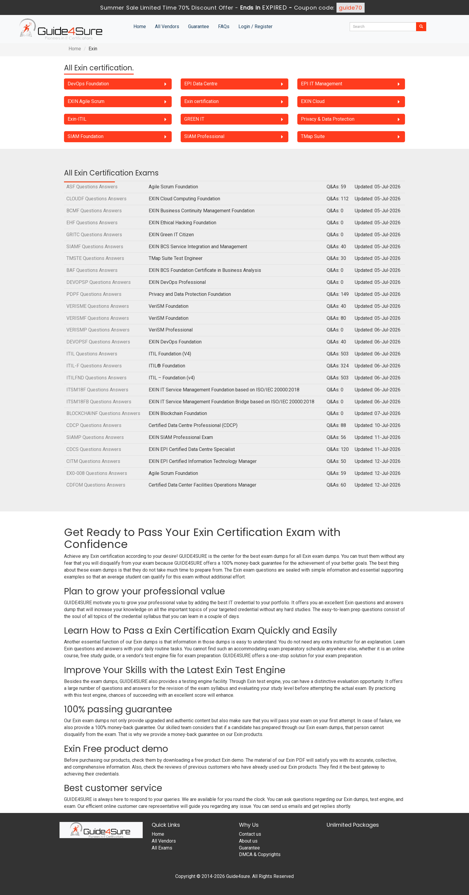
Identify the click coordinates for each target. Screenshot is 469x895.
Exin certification (201, 101)
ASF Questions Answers (92, 187)
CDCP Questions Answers (93, 425)
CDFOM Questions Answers (95, 485)
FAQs (223, 26)
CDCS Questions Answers (93, 449)
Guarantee (198, 26)
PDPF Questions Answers (93, 294)
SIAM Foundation (85, 136)
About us (248, 841)
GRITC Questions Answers (94, 234)
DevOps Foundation (88, 84)
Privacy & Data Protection (327, 119)
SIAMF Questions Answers (94, 246)
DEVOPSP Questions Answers (98, 282)
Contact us (250, 834)
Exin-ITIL (77, 119)
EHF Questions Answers (92, 222)
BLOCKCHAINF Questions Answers (103, 413)
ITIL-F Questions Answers (94, 366)
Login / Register (255, 26)
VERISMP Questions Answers (98, 330)
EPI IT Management (321, 84)
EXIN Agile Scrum (86, 101)
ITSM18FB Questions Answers (98, 402)
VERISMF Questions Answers (97, 318)
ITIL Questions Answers (91, 354)
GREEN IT (194, 119)
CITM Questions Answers (93, 461)
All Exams (162, 848)
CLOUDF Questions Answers (96, 199)
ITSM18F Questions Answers (97, 390)
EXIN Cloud (313, 101)
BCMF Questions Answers (94, 210)
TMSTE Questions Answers (95, 258)
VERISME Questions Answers (97, 306)
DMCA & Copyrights (260, 854)
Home (139, 26)
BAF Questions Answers (92, 270)
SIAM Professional (204, 136)
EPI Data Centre (200, 84)
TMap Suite (313, 136)
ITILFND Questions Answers (96, 378)
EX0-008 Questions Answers (96, 473)
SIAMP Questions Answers (95, 437)
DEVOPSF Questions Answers (98, 342)
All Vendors (167, 26)
